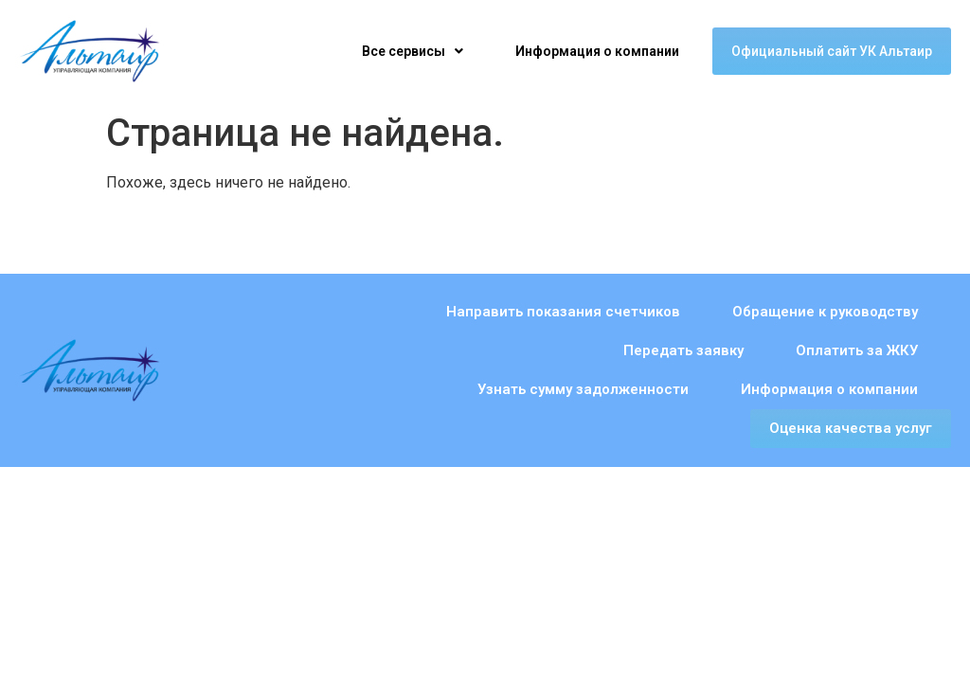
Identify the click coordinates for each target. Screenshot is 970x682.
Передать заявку (858, 311)
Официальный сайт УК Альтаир (831, 51)
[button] (412, 51)
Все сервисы (412, 51)
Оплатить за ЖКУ (364, 350)
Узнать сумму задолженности (583, 350)
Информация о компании (597, 51)
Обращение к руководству (652, 311)
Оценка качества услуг (850, 389)
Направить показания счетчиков (391, 311)
